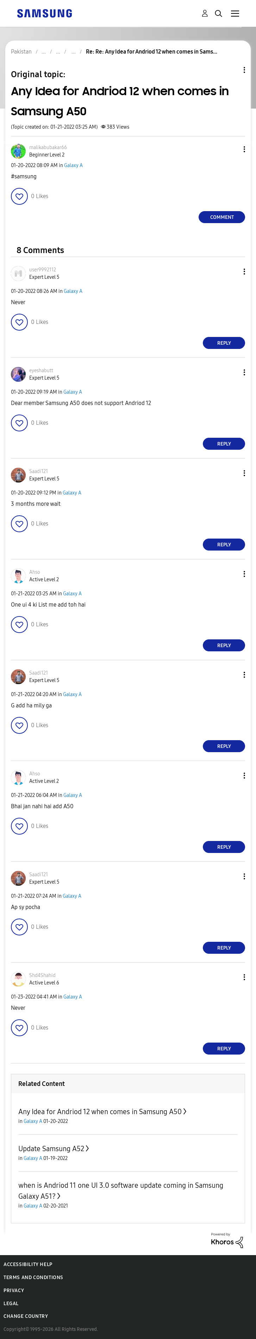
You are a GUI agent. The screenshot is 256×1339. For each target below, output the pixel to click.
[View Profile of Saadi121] (38, 471)
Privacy (14, 1291)
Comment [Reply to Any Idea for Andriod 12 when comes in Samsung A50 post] (222, 217)
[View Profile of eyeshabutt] (41, 371)
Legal (11, 1304)
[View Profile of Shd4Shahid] (42, 975)
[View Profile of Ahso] (34, 572)
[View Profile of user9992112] (42, 270)
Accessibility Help (28, 1264)
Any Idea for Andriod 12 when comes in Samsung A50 (100, 1111)
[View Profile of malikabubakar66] (48, 148)
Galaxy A (73, 165)
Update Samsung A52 (51, 1148)
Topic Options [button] (232, 70)
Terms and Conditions (33, 1277)
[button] (232, 149)
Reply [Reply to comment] (224, 343)
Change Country (26, 1316)
